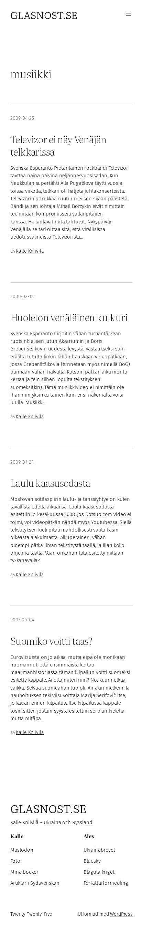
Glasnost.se (43, 14)
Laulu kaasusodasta (50, 482)
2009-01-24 (22, 462)
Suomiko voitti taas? (51, 640)
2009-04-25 (22, 118)
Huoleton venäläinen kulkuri (69, 317)
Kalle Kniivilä (30, 251)
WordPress (121, 914)
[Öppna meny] (128, 14)
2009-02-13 (22, 297)
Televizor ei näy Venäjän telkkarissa (58, 145)
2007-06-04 (22, 620)
